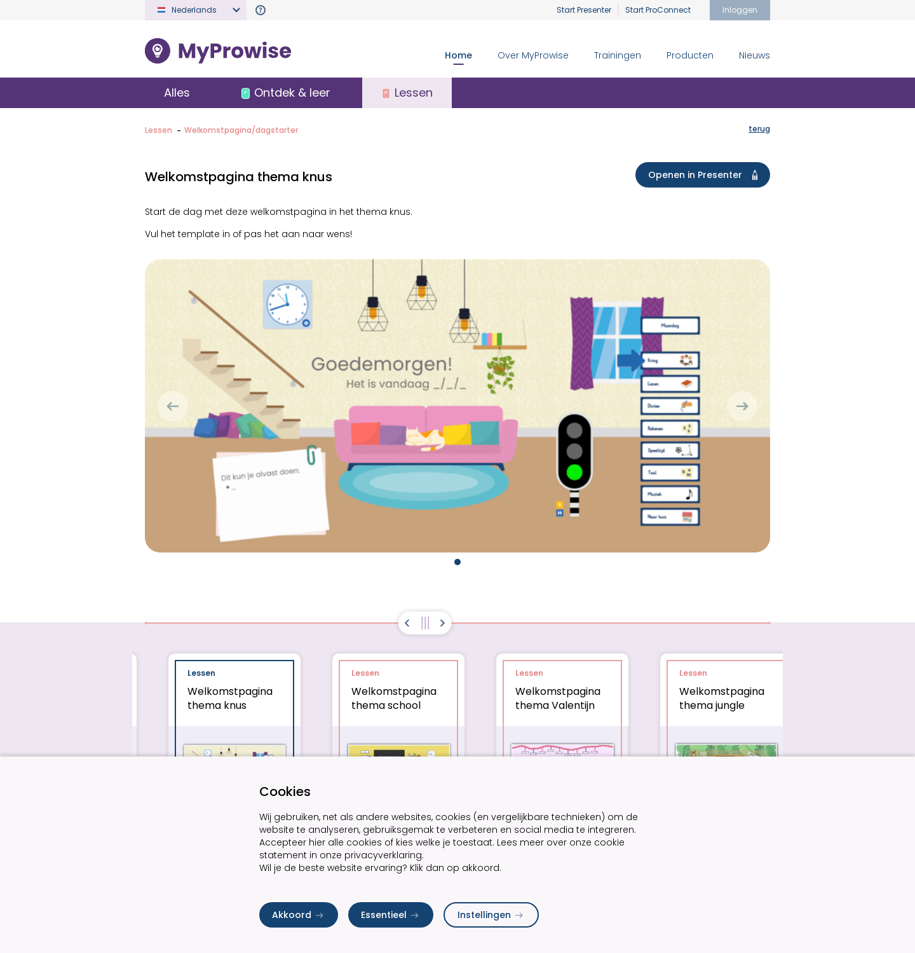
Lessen (158, 130)
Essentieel (391, 914)
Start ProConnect (658, 9)
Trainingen (617, 55)
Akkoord (298, 914)
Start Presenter (584, 9)
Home (458, 55)
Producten (690, 55)
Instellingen (491, 914)
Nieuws (754, 55)
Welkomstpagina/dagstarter (241, 130)
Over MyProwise (533, 55)
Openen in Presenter (705, 174)
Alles (177, 92)
